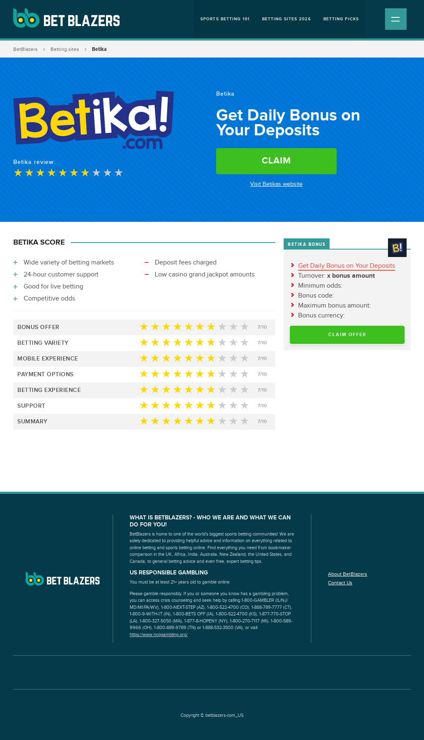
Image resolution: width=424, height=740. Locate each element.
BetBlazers (25, 49)
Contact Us (340, 583)
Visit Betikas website (276, 184)
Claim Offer (347, 334)
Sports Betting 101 (225, 19)
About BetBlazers (347, 574)
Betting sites (65, 49)
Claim (276, 160)
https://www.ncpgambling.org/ (159, 634)
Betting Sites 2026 (286, 19)
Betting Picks (341, 19)
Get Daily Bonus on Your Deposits (346, 266)
